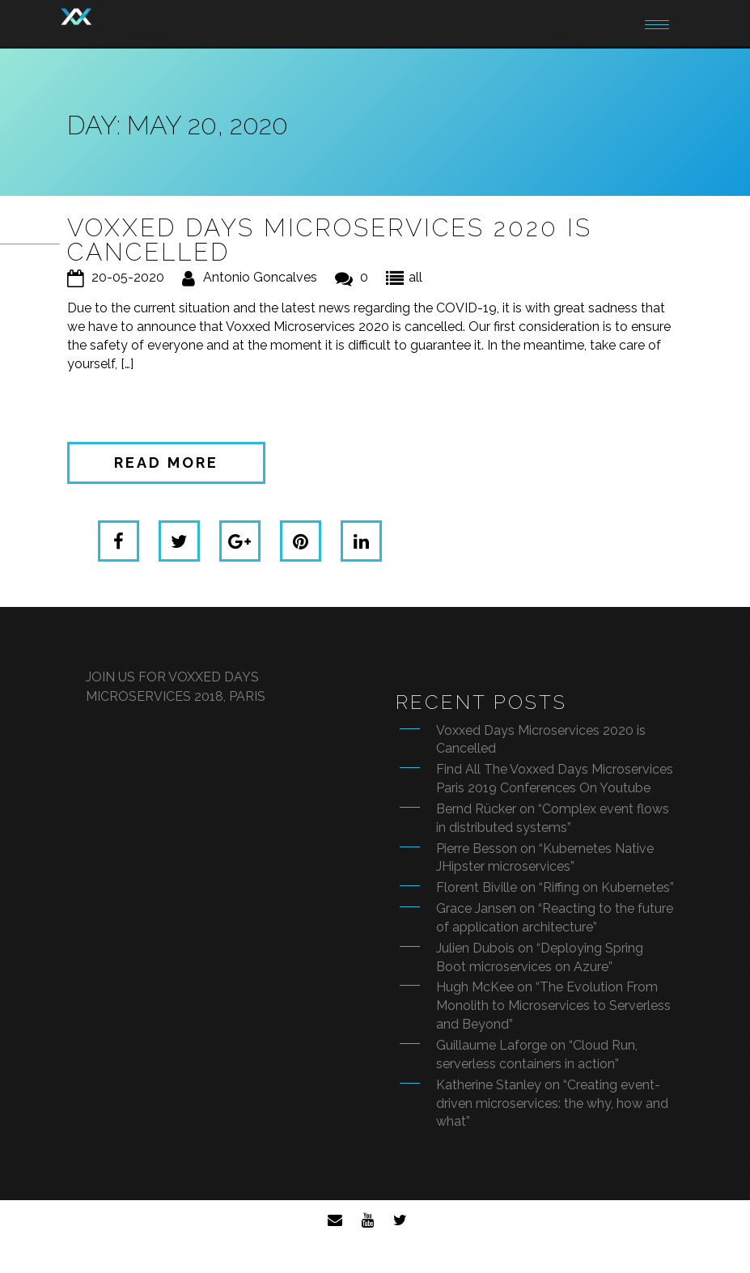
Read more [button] (166, 462)
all (415, 277)
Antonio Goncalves (260, 277)
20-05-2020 (127, 277)
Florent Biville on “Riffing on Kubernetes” (555, 887)
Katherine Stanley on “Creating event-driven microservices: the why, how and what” (552, 1103)
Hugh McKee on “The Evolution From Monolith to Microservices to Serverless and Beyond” (553, 1005)
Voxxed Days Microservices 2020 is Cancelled (329, 240)
